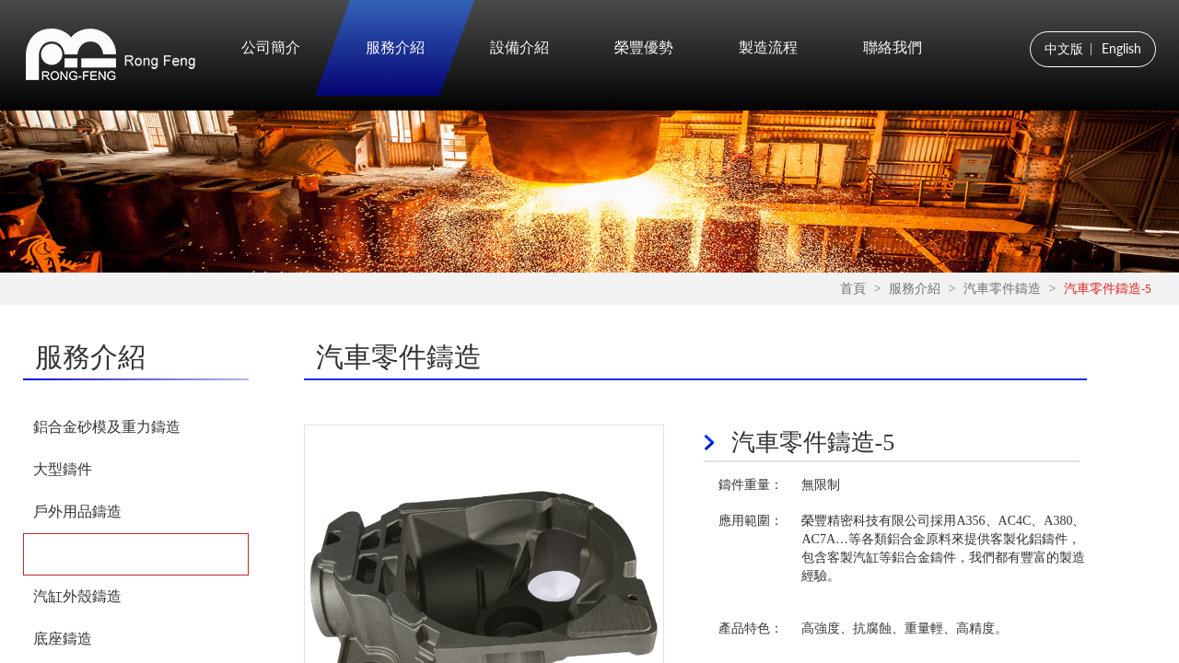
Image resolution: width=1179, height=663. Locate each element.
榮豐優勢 (643, 47)
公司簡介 (270, 47)
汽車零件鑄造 (1002, 289)
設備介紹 (519, 47)
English (1121, 48)
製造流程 (768, 47)
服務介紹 (395, 47)
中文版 (1064, 48)
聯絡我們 (892, 47)
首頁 (853, 289)
